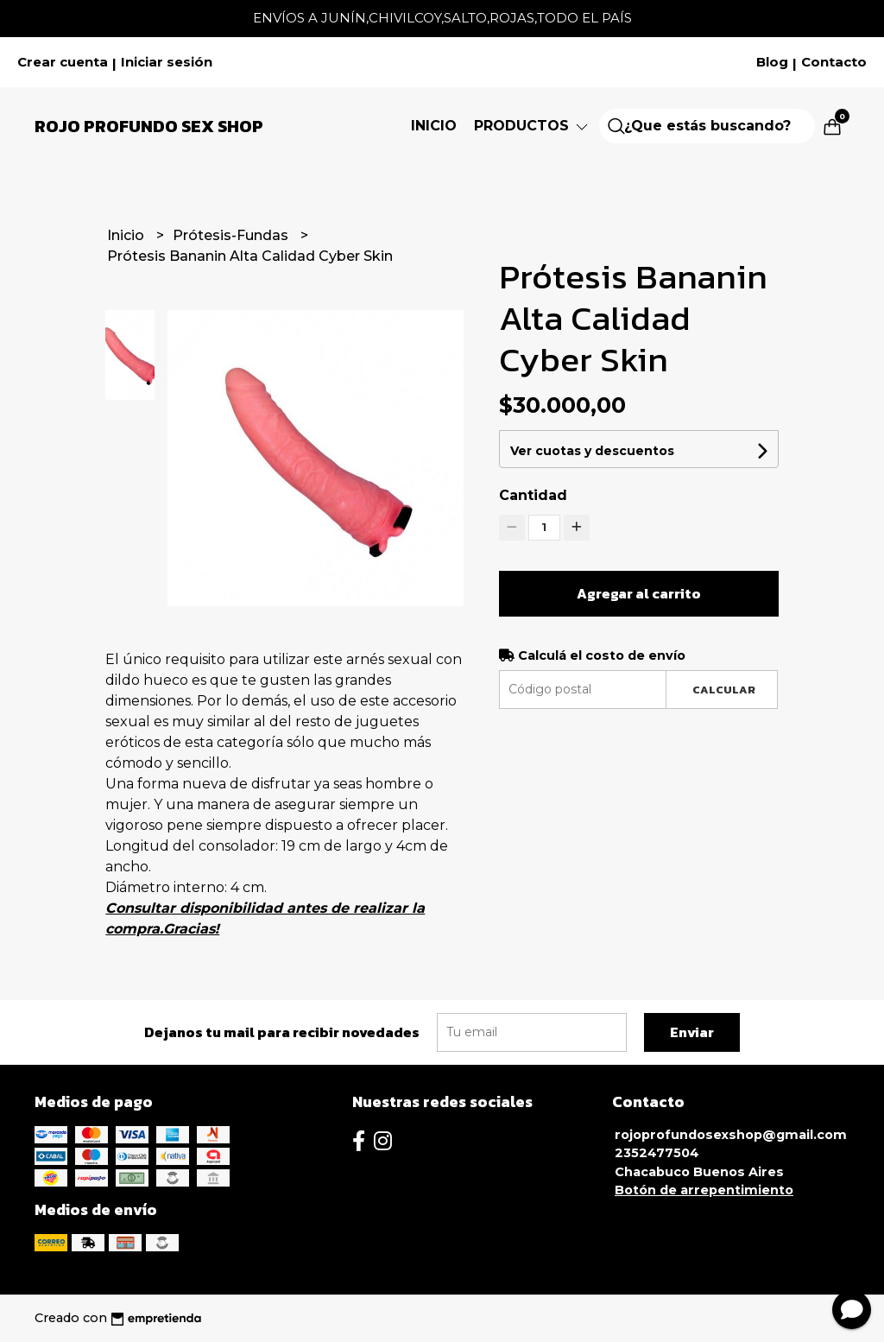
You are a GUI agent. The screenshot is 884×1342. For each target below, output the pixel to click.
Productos (532, 125)
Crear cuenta (62, 62)
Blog (772, 62)
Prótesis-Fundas (232, 235)
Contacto (834, 62)
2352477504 (657, 1153)
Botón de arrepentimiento (704, 1190)
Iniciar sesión (166, 62)
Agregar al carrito (639, 593)
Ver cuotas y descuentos (592, 451)
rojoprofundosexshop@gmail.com (731, 1135)
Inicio (434, 125)
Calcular (723, 689)
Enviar (692, 1032)
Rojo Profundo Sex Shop (149, 126)
